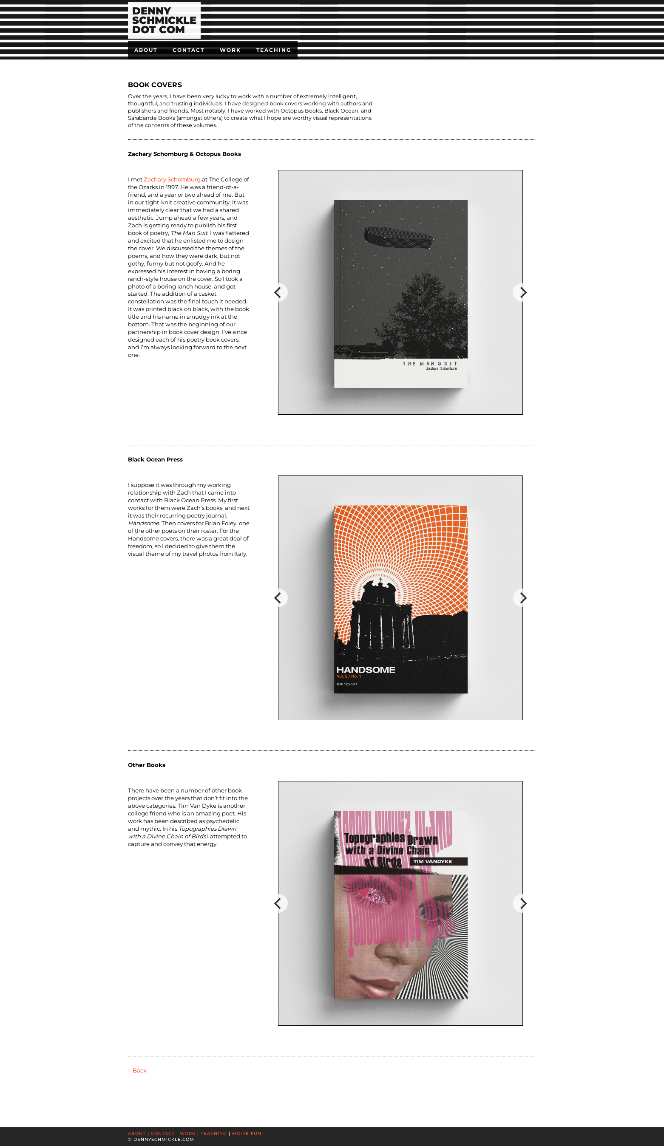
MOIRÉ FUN (246, 1133)
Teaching (273, 50)
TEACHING (214, 1133)
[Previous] (278, 292)
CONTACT (163, 1133)
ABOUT (137, 1133)
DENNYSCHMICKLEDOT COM (164, 20)
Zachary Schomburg (172, 179)
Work (230, 50)
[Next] (522, 292)
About (145, 50)
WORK (188, 1133)
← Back (137, 1070)
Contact (188, 50)
